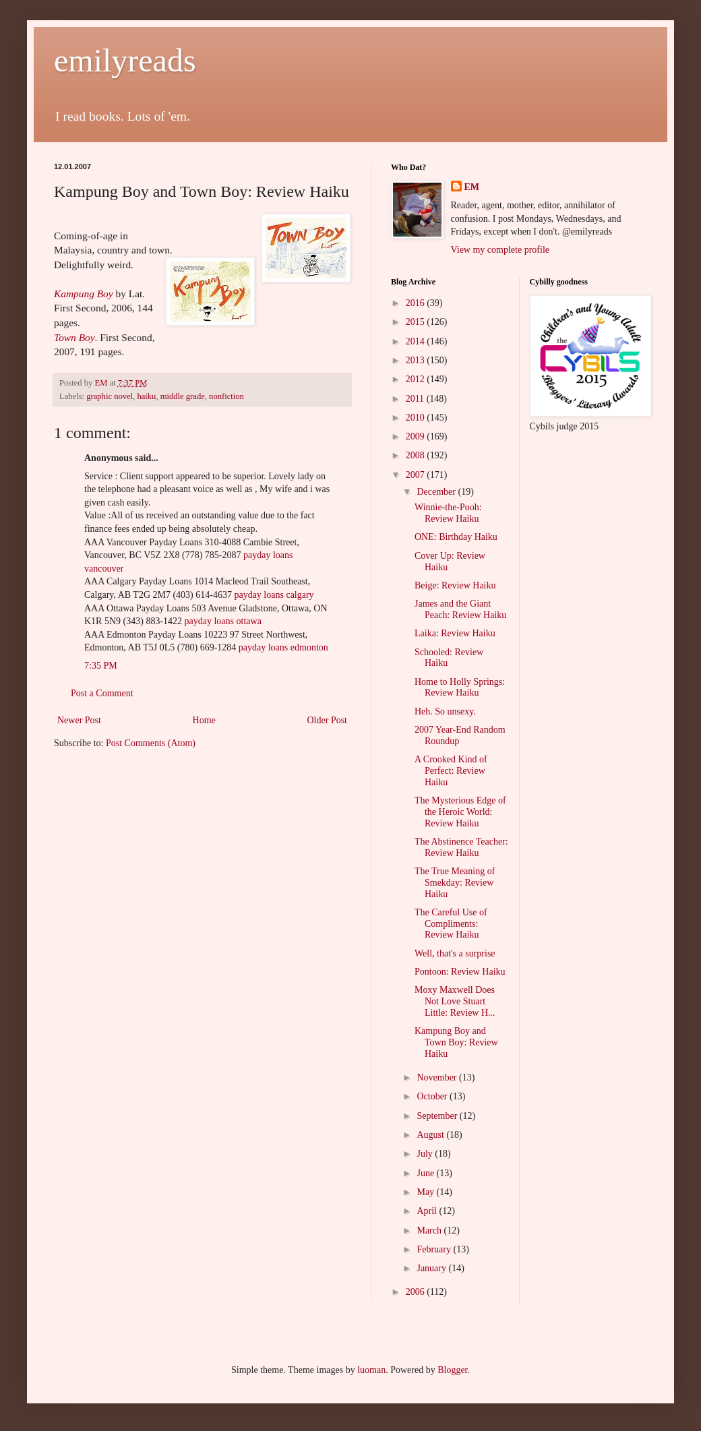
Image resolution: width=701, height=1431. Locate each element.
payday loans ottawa (223, 621)
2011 (416, 399)
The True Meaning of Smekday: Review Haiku (455, 882)
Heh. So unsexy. (445, 711)
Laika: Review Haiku (455, 633)
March (430, 1230)
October (433, 1096)
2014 (416, 341)
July (426, 1154)
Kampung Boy (83, 293)
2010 (416, 418)
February (435, 1249)
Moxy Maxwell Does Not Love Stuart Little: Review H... (455, 1001)
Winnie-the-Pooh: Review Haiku (448, 513)
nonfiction (226, 396)
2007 (416, 475)
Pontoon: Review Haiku (460, 972)
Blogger (452, 1370)
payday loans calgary (273, 595)
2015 (416, 322)
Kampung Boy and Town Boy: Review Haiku (456, 1042)
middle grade (182, 396)
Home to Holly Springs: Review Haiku (460, 687)
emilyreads (125, 60)
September (438, 1116)
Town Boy (74, 337)
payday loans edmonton (283, 647)
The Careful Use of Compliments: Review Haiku (451, 923)
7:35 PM (100, 666)
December (437, 492)
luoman (371, 1370)
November (438, 1077)
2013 (416, 360)
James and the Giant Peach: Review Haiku (460, 609)
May (426, 1192)
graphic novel (109, 396)
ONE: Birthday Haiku (456, 537)
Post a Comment (102, 693)
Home (204, 720)
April (428, 1211)
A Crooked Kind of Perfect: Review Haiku (451, 770)
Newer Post (79, 720)
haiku (146, 396)
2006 (416, 1292)
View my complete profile (500, 250)
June (426, 1173)
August (431, 1135)
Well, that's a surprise (455, 953)
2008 (416, 455)
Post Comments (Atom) (150, 743)
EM (472, 187)
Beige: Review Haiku (455, 585)
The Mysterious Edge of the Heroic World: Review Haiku (460, 811)
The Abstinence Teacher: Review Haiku (461, 847)
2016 (416, 303)
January (432, 1268)
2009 (416, 436)
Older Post (327, 720)
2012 (416, 379)
